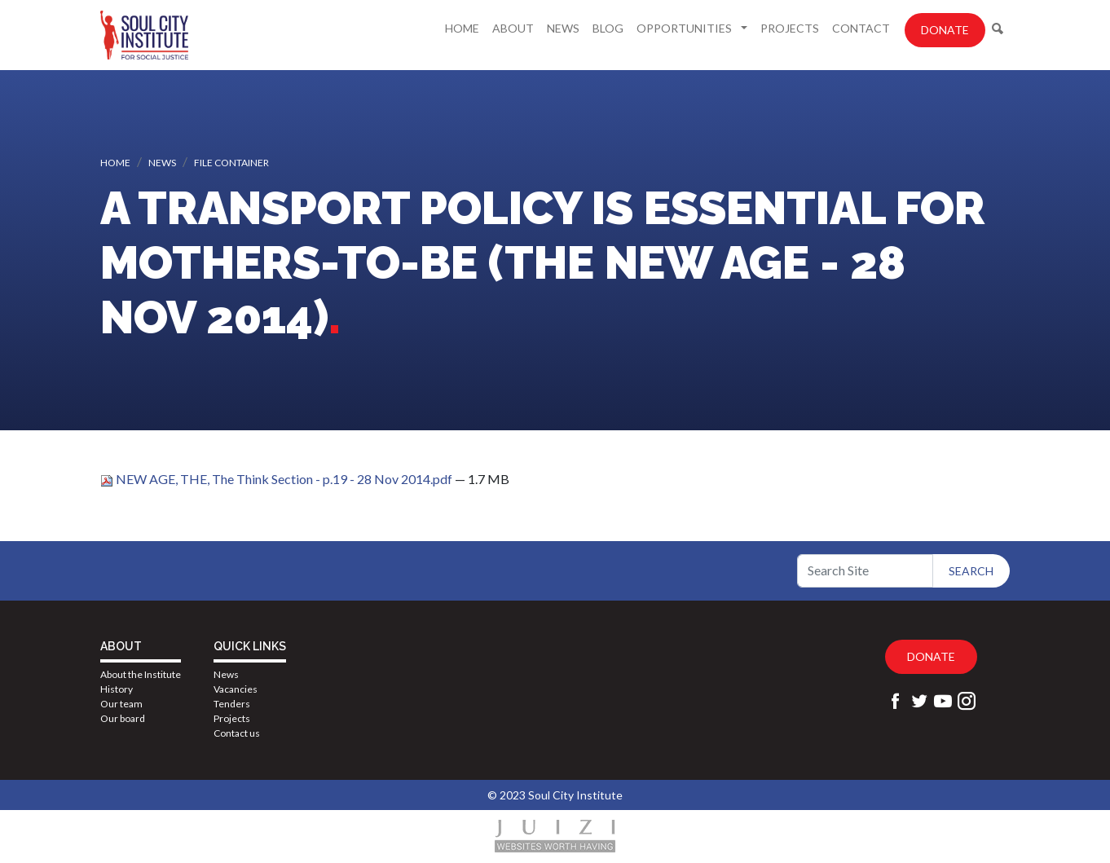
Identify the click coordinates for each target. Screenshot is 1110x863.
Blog (607, 28)
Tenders (232, 704)
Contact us (237, 733)
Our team (121, 704)
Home (462, 28)
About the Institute (140, 674)
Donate (945, 30)
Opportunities (685, 28)
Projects (789, 28)
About (513, 28)
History (116, 689)
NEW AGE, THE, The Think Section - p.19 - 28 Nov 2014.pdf (277, 479)
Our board (122, 718)
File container (231, 162)
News (563, 28)
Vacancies (236, 689)
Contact (861, 28)
